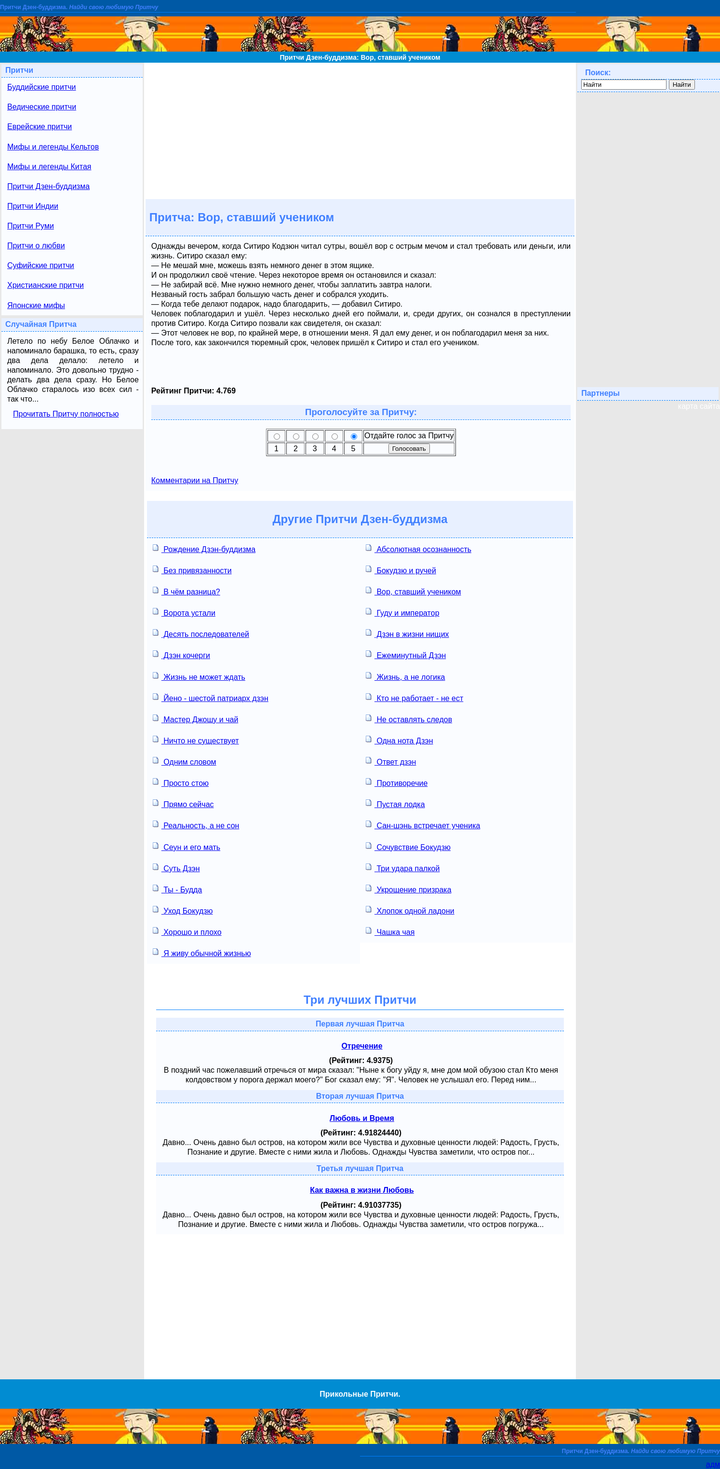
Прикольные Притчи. (360, 1394)
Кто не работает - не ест (414, 697)
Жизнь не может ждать (199, 676)
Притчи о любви (36, 246)
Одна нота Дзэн (399, 740)
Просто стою (181, 782)
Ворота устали (184, 612)
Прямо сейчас (183, 803)
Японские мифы (36, 305)
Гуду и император (403, 612)
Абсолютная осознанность (418, 548)
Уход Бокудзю (183, 910)
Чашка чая (390, 931)
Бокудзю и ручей (401, 570)
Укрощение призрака (409, 889)
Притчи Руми (30, 226)
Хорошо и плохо (187, 931)
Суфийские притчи (40, 265)
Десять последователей (201, 633)
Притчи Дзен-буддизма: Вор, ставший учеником (360, 57)
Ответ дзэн (391, 761)
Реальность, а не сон (196, 825)
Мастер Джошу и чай (196, 719)
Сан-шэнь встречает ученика (423, 825)
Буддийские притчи (41, 87)
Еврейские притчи (39, 126)
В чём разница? (186, 591)
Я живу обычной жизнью (202, 952)
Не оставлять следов (409, 719)
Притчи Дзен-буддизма (48, 186)
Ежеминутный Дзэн (406, 654)
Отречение (361, 1046)
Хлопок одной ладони (410, 910)
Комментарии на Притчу (194, 480)
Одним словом (184, 761)
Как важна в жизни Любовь (362, 1190)
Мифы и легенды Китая (49, 166)
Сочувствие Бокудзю (408, 846)
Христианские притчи (45, 285)
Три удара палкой (403, 868)
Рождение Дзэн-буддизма (204, 548)
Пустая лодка (395, 803)
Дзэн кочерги (181, 654)
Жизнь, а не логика (405, 676)
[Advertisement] (360, 130)
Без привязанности (192, 570)
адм (713, 1464)
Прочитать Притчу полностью (66, 414)
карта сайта (699, 406)
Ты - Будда (177, 889)
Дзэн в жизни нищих (407, 633)
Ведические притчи (41, 107)
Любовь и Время (362, 1118)
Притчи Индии (32, 206)
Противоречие (396, 782)
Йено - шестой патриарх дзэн (210, 697)
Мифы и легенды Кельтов (53, 147)
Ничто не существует (196, 740)
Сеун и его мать (186, 846)
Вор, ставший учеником (413, 591)
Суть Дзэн (176, 868)
